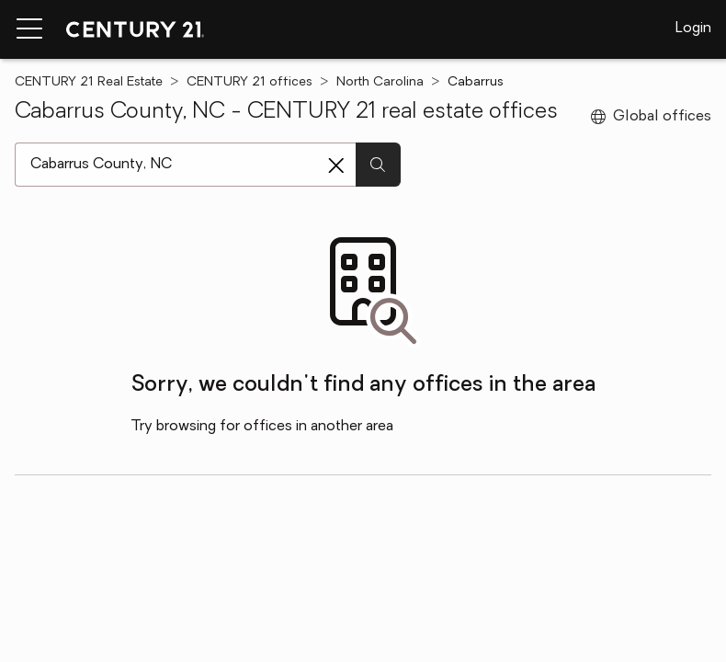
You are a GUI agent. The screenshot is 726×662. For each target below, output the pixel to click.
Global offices (651, 116)
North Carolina (380, 82)
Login (693, 28)
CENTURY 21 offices (249, 82)
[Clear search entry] (336, 165)
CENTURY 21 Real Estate (89, 82)
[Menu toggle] (29, 29)
